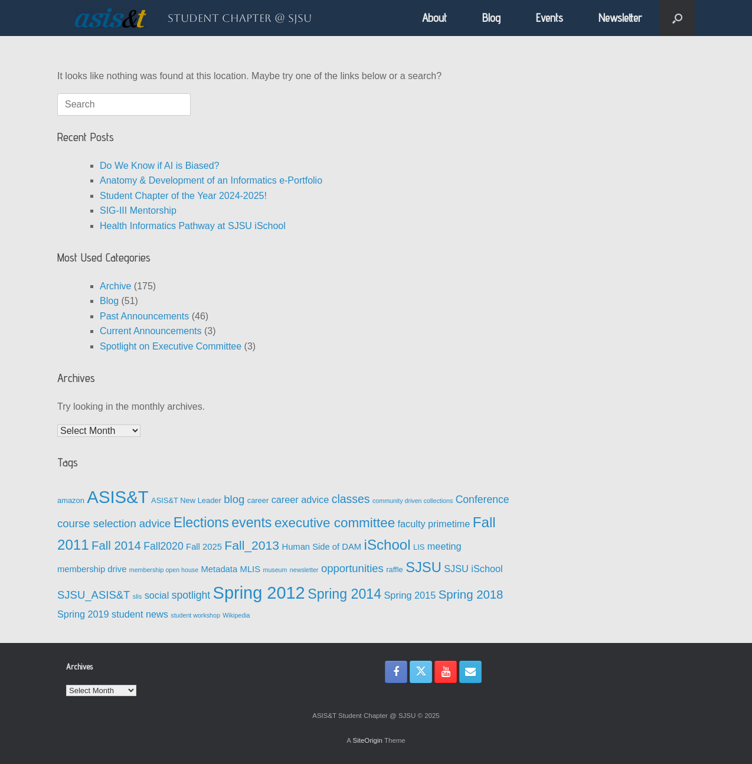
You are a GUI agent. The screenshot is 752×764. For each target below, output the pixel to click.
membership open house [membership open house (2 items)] (163, 569)
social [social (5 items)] (157, 595)
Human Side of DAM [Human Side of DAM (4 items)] (321, 546)
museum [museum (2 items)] (275, 569)
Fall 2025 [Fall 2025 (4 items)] (204, 546)
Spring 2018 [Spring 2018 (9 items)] (471, 594)
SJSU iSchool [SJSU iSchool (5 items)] (473, 568)
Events (549, 17)
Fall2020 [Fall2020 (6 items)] (163, 546)
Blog (491, 17)
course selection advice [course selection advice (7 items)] (114, 523)
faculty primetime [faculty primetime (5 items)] (434, 523)
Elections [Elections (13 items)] (201, 522)
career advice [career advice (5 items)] (300, 499)
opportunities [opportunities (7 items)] (352, 568)
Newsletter (620, 17)
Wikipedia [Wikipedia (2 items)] (236, 615)
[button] (677, 18)
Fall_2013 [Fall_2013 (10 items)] (251, 545)
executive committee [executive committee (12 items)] (334, 522)
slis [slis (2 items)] (137, 596)
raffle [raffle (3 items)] (394, 569)
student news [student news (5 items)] (140, 614)
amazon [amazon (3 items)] (70, 500)
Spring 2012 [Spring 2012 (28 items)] (259, 592)
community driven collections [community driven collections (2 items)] (412, 500)
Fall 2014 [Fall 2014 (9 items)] (116, 545)
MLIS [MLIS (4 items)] (250, 569)
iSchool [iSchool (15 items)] (387, 545)
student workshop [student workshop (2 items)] (195, 615)
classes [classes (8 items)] (351, 498)
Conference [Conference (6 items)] (482, 499)
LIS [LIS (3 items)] (418, 547)
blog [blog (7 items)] (234, 499)
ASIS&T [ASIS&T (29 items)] (117, 497)
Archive (115, 286)
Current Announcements (151, 331)
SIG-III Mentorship (138, 210)
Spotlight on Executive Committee (170, 346)
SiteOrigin (367, 740)
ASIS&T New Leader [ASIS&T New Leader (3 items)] (186, 500)
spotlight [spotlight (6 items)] (191, 595)
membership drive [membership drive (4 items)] (91, 569)
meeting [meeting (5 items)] (444, 546)
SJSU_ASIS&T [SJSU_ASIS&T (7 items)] (93, 595)
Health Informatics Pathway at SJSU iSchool (193, 226)
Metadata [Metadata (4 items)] (219, 569)
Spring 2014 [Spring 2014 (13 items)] (344, 594)
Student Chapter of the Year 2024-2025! (183, 196)
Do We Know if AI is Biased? (159, 166)
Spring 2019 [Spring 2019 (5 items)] (83, 614)
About (434, 17)
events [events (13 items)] (251, 522)
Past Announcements (144, 316)
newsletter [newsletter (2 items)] (304, 569)
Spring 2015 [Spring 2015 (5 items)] (410, 595)
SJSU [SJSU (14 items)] (424, 567)
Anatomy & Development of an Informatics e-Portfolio (211, 180)
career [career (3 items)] (258, 500)
